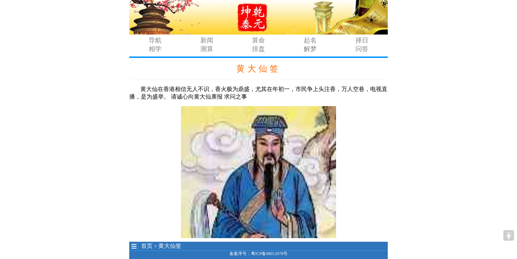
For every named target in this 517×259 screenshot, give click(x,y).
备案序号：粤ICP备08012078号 (258, 253)
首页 (147, 246)
